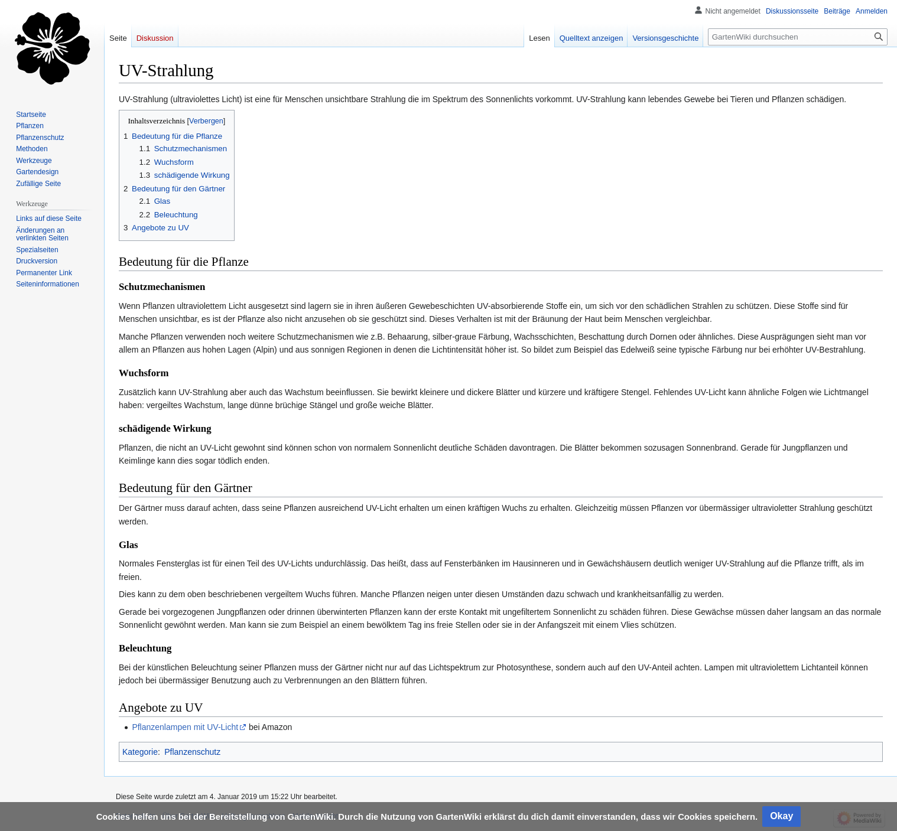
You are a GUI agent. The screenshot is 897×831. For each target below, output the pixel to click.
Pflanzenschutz (192, 752)
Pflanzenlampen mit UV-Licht (185, 727)
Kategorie (140, 752)
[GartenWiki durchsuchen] (798, 36)
